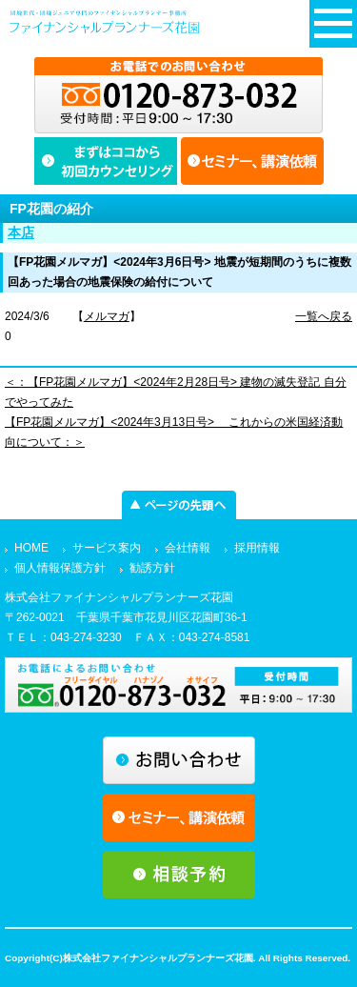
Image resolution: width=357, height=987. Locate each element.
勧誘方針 (152, 567)
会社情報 (187, 547)
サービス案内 (106, 547)
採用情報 (257, 547)
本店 (21, 232)
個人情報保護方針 (60, 567)
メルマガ (106, 316)
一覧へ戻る (323, 316)
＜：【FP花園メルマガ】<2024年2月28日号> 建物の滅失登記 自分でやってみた (176, 392)
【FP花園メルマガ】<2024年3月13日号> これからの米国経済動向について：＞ (174, 432)
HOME (31, 547)
